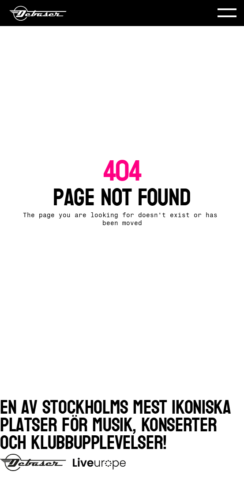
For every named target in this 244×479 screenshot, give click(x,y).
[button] (227, 13)
